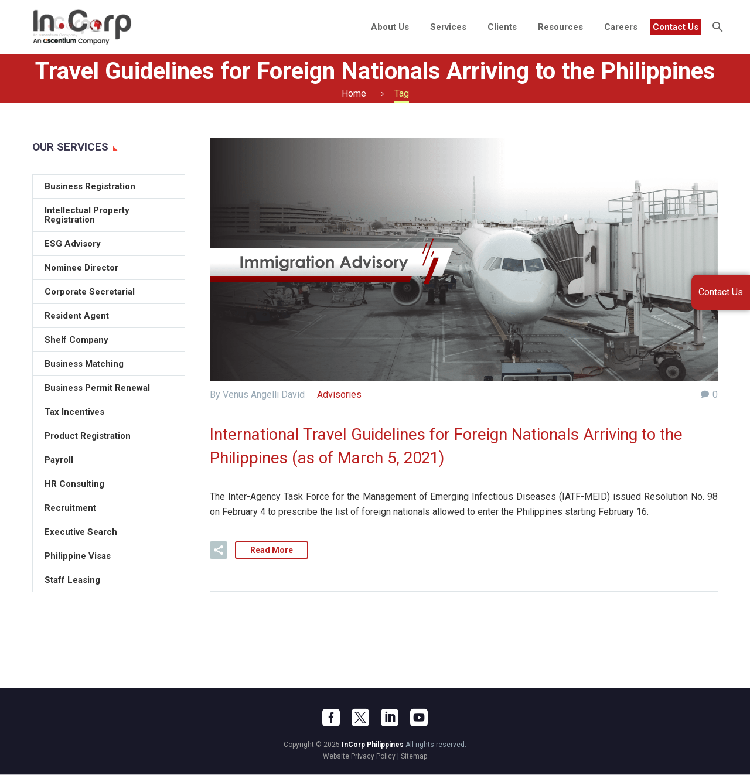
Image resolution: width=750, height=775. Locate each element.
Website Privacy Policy (359, 757)
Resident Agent (77, 315)
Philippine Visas (78, 556)
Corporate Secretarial (90, 291)
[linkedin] (389, 718)
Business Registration (90, 186)
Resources (560, 27)
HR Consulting (74, 484)
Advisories (339, 394)
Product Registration (88, 436)
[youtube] (419, 718)
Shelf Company (76, 339)
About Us (390, 27)
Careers (621, 27)
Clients (502, 27)
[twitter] (360, 718)
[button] (218, 550)
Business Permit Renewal (97, 388)
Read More (271, 550)
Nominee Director (81, 267)
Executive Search (81, 532)
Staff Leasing (72, 580)
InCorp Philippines (373, 745)
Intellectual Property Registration (87, 215)
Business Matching (84, 364)
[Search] (716, 27)
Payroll (59, 460)
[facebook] (331, 718)
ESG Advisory (73, 243)
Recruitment (70, 508)
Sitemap (414, 757)
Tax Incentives (74, 412)
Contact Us (675, 27)
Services (448, 27)
